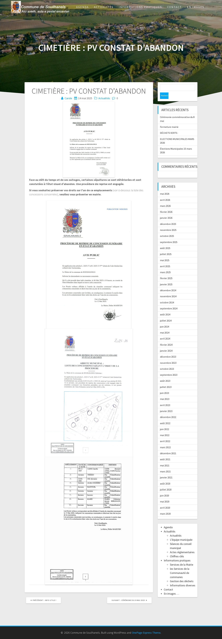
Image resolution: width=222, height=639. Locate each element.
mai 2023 (164, 392)
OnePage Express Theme (146, 632)
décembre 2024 (168, 283)
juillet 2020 (165, 483)
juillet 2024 (165, 314)
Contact (174, 7)
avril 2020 (165, 501)
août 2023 (165, 374)
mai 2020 (164, 495)
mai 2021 (164, 459)
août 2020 (165, 477)
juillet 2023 (165, 380)
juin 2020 (164, 489)
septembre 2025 (168, 235)
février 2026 (166, 205)
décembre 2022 (168, 410)
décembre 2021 (168, 446)
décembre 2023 (168, 350)
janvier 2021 (166, 470)
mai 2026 (164, 187)
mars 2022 (165, 440)
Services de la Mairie (181, 558)
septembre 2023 (168, 368)
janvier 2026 (166, 211)
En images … (197, 7)
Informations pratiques (140, 7)
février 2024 (166, 338)
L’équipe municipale (181, 533)
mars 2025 (165, 265)
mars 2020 (165, 507)
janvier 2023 (166, 404)
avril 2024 (165, 332)
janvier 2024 (166, 344)
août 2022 (165, 416)
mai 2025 (164, 253)
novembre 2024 (168, 289)
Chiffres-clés (177, 550)
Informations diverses (182, 579)
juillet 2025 (165, 247)
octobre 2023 (167, 362)
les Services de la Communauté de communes (179, 566)
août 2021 (165, 452)
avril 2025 (165, 259)
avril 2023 (165, 398)
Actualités (103, 7)
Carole (68, 98)
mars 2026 (165, 199)
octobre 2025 (167, 229)
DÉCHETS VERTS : (169, 126)
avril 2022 (165, 434)
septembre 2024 (168, 302)
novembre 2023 (168, 356)
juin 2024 (164, 320)
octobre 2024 (167, 296)
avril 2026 (165, 193)
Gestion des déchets (181, 574)
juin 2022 (164, 422)
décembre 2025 (168, 217)
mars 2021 (165, 465)
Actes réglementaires (182, 545)
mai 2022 (164, 428)
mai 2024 (164, 326)
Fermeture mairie (169, 120)
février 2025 (166, 271)
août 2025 (165, 241)
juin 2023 (164, 386)
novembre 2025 (168, 223)
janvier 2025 (166, 277)
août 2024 (165, 308)
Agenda (82, 7)
